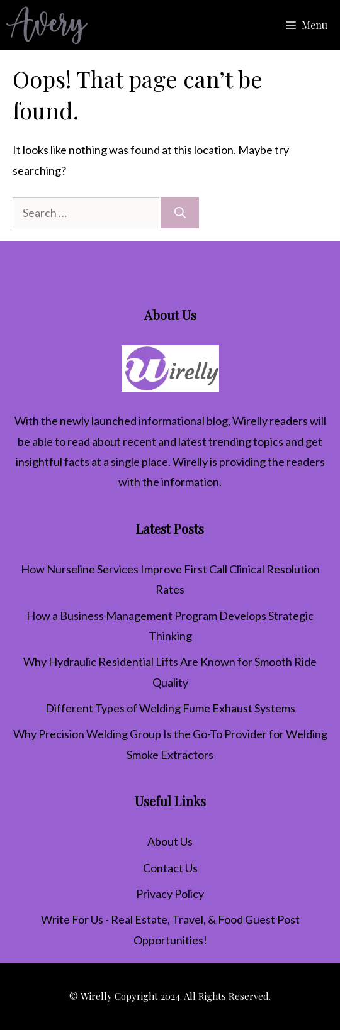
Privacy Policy (170, 893)
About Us (170, 841)
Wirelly (250, 421)
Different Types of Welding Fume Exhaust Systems (170, 708)
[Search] (180, 212)
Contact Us (170, 868)
